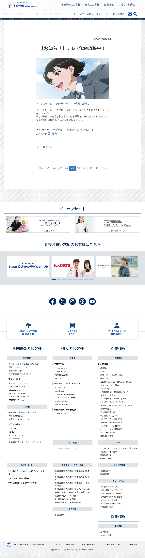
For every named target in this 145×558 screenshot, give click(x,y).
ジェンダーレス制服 (17, 391)
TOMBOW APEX (61, 379)
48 (66, 168)
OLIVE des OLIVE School (65, 402)
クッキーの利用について (111, 549)
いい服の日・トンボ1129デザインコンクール (27, 476)
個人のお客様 (72, 352)
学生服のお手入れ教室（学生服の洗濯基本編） (72, 476)
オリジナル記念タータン (110, 399)
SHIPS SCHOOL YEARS (19, 401)
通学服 (72, 362)
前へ (41, 168)
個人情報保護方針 (107, 416)
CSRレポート (106, 462)
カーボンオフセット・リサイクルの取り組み (118, 452)
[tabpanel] (72, 266)
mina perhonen (15, 394)
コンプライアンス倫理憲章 (111, 423)
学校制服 (27, 362)
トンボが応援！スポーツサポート (114, 403)
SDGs (118, 446)
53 (96, 168)
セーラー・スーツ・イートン (67, 387)
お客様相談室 (132, 549)
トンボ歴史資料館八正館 (110, 508)
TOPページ (9, 14)
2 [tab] (58, 279)
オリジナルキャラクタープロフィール (116, 409)
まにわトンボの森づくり (110, 456)
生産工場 (104, 382)
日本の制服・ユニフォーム (111, 497)
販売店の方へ (60, 519)
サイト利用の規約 (107, 437)
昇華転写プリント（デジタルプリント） (25, 446)
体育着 (27, 411)
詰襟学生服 (59, 368)
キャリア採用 (105, 539)
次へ (104, 168)
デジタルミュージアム (109, 491)
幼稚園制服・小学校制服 (65, 413)
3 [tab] (63, 279)
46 (54, 168)
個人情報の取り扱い (108, 420)
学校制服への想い (16, 375)
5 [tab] (74, 279)
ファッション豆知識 (108, 504)
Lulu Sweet (59, 395)
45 (48, 168)
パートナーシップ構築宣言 (111, 433)
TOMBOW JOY (61, 418)
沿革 (102, 376)
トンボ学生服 (60, 392)
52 (90, 168)
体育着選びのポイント (18, 420)
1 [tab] (53, 279)
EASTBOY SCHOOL (17, 397)
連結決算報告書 (106, 440)
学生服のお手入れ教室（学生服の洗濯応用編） (72, 482)
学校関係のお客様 (27, 352)
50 (78, 168)
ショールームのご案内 (109, 389)
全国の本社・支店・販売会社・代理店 (116, 386)
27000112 (8, 548)
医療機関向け (105, 478)
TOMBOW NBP (61, 376)
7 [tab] (85, 279)
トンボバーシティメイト (19, 387)
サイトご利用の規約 (88, 549)
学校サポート (27, 469)
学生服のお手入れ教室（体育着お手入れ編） (73, 496)
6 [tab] (79, 279)
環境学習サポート (107, 459)
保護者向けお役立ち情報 (72, 469)
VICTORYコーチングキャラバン (22, 487)
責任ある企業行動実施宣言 (111, 426)
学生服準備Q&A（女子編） (66, 503)
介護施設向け (105, 475)
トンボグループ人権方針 (110, 430)
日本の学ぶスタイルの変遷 (111, 501)
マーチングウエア (16, 439)
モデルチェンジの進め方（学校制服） (24, 368)
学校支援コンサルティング (20, 378)
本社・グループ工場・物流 (111, 379)
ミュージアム (118, 485)
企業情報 (118, 352)
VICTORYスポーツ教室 (18, 482)
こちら (52, 133)
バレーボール (14, 443)
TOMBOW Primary (16, 404)
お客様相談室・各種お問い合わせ (114, 396)
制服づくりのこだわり (18, 371)
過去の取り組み (106, 511)
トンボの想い (105, 392)
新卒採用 (104, 536)
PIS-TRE (12, 432)
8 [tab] (90, 279)
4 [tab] (69, 279)
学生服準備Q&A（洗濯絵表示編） (68, 506)
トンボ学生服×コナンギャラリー (113, 406)
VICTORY (59, 382)
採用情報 (118, 520)
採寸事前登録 (105, 413)
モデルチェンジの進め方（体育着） (23, 416)
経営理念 (104, 372)
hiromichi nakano (61, 405)
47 (60, 168)
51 (84, 168)
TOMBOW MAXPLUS (63, 372)
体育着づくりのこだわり (19, 423)
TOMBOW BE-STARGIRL (65, 398)
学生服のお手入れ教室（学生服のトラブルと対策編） (73, 488)
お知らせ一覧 (23, 14)
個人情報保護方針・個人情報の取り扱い (30, 549)
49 (72, 168)
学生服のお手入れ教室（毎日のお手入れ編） (73, 493)
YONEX (12, 436)
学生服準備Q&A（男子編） (66, 500)
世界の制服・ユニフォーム (111, 494)
